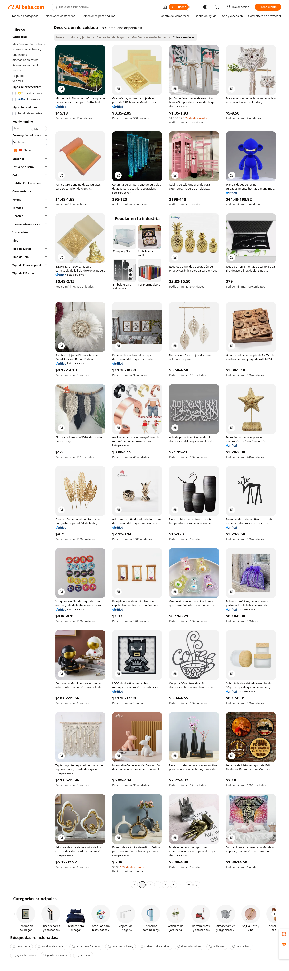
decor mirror (241, 946)
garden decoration (55, 955)
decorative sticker (189, 946)
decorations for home (86, 946)
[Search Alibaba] (107, 7)
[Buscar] (179, 7)
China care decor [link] (184, 37)
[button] (164, 7)
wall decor (217, 946)
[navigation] (29, 456)
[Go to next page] (196, 884)
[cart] (218, 7)
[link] (284, 934)
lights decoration (24, 955)
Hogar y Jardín (80, 37)
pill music (83, 955)
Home (60, 37)
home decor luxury (120, 946)
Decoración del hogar (110, 37)
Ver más (17, 81)
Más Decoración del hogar (149, 37)
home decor (21, 946)
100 (189, 884)
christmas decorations (155, 946)
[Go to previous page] (134, 884)
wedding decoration (51, 946)
